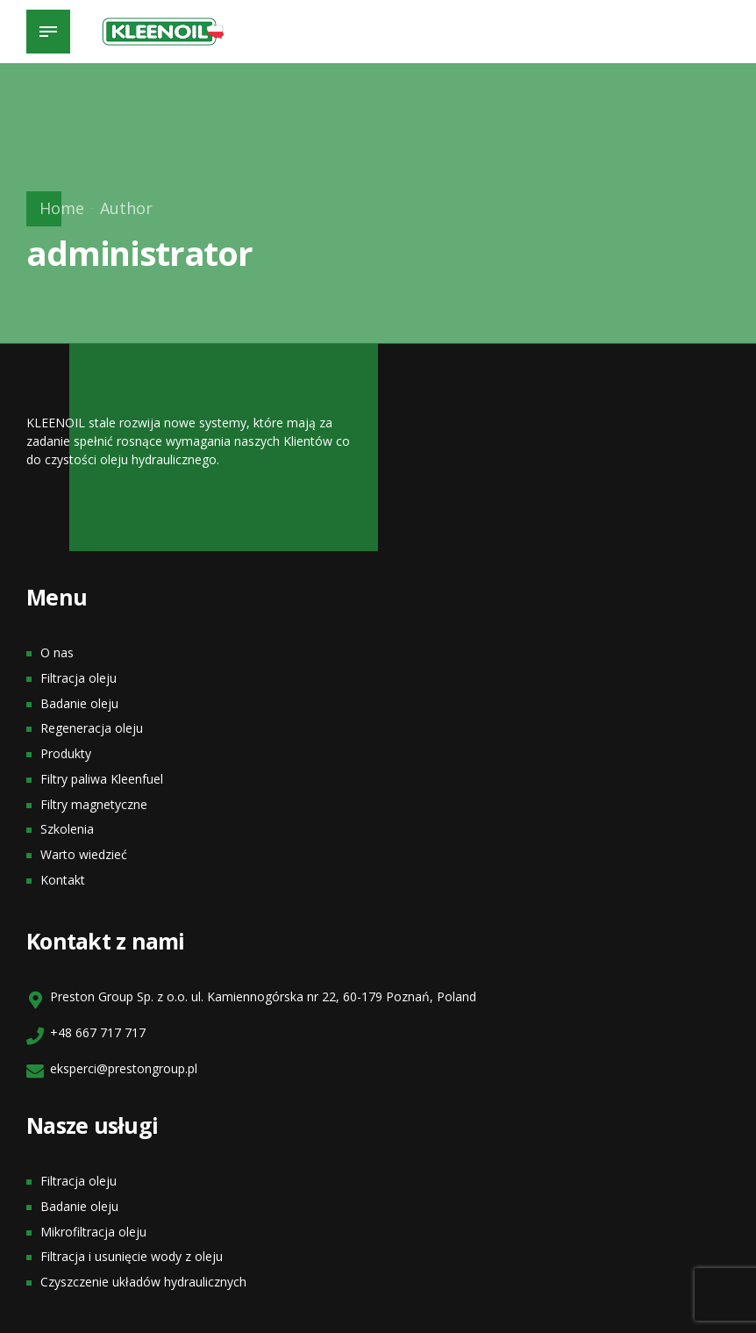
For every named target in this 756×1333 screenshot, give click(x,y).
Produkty (65, 753)
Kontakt (62, 879)
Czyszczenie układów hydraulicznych (143, 1281)
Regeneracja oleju (91, 728)
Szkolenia (67, 829)
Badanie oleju (79, 703)
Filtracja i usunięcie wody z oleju (131, 1256)
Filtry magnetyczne (93, 804)
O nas (57, 652)
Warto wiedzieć (83, 854)
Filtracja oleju (78, 678)
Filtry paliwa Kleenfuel (101, 778)
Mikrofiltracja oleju (93, 1231)
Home (61, 208)
